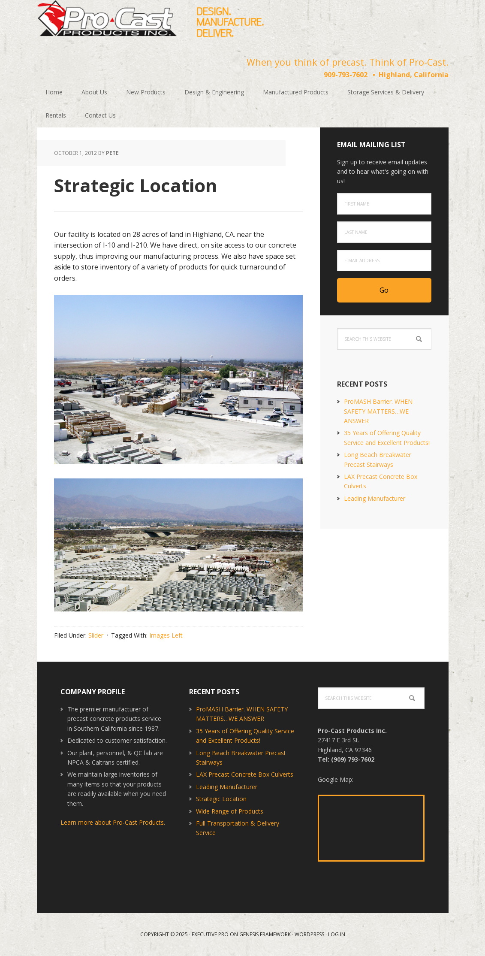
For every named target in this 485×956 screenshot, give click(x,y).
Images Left (166, 635)
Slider (95, 635)
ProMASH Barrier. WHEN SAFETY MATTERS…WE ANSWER (378, 411)
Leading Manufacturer (374, 498)
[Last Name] (384, 232)
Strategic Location (221, 799)
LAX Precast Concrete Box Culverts (244, 774)
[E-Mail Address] (384, 260)
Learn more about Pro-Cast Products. (112, 822)
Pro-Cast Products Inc (150, 21)
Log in (336, 934)
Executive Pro (210, 934)
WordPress (309, 934)
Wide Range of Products (229, 811)
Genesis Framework (265, 934)
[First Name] (384, 204)
